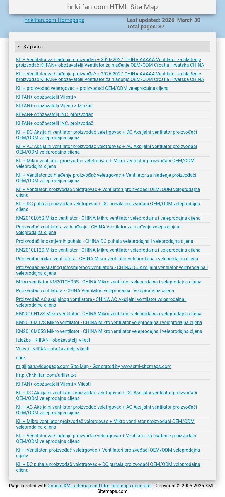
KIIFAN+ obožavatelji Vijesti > (46, 97)
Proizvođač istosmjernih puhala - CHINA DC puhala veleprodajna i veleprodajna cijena (104, 241)
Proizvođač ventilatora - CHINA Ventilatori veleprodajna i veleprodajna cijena (95, 290)
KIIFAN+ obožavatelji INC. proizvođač (54, 114)
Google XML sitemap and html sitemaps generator (99, 486)
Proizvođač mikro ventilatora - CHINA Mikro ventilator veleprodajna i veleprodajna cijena (107, 259)
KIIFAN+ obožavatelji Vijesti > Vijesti (53, 384)
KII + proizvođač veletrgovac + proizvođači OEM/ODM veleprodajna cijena (92, 88)
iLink (21, 357)
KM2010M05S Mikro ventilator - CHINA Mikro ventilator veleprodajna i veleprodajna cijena (109, 331)
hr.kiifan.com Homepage (54, 20)
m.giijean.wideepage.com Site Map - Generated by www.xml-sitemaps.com (93, 366)
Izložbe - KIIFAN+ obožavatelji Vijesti (53, 340)
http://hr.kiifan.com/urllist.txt (46, 375)
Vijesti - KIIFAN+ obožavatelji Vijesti (52, 349)
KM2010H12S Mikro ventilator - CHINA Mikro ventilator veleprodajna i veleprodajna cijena (108, 314)
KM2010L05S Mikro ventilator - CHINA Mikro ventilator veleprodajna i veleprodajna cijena (108, 218)
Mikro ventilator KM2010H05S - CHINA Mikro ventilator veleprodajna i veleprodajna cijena (108, 282)
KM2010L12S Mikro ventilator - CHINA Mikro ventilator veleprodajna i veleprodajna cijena (108, 250)
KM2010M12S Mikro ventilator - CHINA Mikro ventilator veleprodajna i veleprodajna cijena (109, 322)
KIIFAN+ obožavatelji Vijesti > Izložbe (54, 106)
